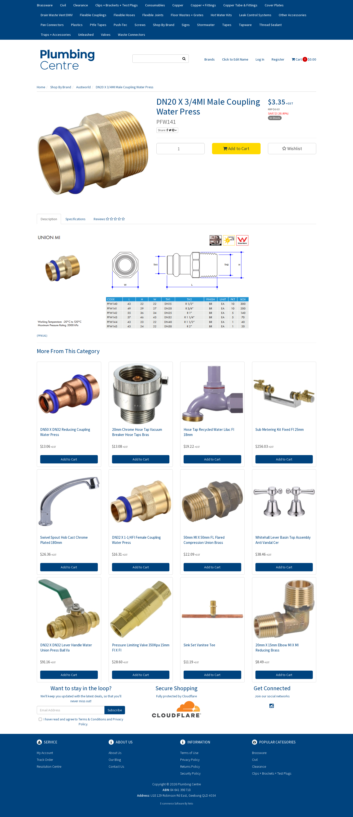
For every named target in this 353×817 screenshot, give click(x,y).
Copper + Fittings (203, 5)
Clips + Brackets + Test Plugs (116, 5)
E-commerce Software (172, 803)
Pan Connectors (52, 25)
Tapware (245, 25)
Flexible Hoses (124, 15)
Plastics (77, 25)
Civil (63, 5)
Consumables (155, 5)
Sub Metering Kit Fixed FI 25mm (279, 429)
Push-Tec (120, 25)
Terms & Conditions (92, 719)
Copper (177, 5)
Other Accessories (292, 15)
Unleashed (86, 34)
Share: (167, 130)
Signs (186, 25)
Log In (260, 59)
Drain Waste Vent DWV (57, 15)
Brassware (45, 5)
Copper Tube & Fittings (240, 5)
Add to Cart (236, 148)
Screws (140, 25)
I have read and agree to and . (81, 721)
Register (278, 59)
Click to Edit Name (235, 59)
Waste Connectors (131, 34)
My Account (45, 753)
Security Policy (190, 773)
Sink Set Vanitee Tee (199, 645)
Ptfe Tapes (98, 25)
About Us (115, 753)
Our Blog (115, 759)
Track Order (45, 759)
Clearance (80, 5)
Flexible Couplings (93, 15)
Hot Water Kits (221, 15)
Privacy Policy (190, 759)
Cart (304, 59)
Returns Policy (190, 766)
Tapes (226, 25)
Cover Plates (274, 5)
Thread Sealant (270, 25)
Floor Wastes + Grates (187, 15)
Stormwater (206, 25)
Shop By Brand (163, 25)
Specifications (75, 219)
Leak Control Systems (255, 15)
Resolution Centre (49, 766)
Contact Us (116, 766)
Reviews (109, 219)
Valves (106, 34)
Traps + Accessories (56, 34)
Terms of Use (189, 753)
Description (49, 219)
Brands (209, 59)
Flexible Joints (153, 15)
